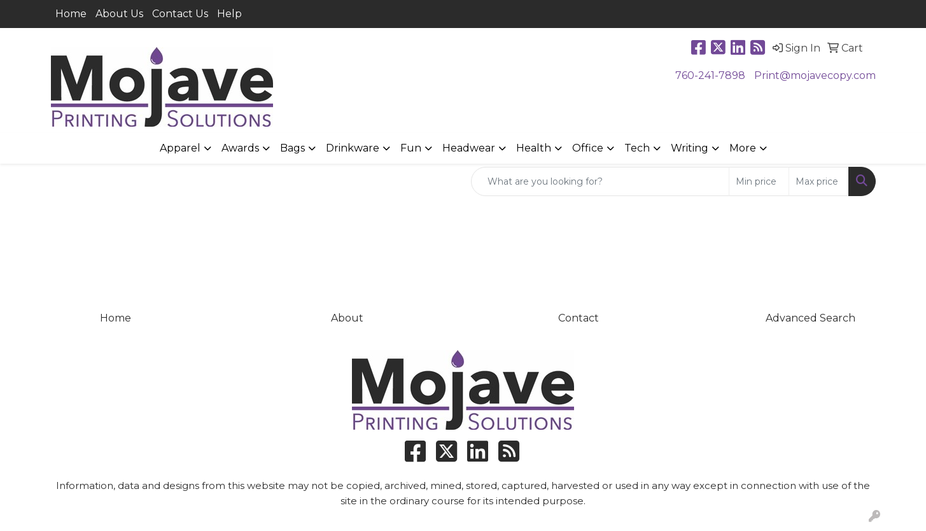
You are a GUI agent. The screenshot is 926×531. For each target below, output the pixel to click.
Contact (578, 318)
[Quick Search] (600, 181)
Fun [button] (410, 148)
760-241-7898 (710, 75)
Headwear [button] (468, 148)
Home (71, 14)
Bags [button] (292, 148)
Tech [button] (637, 148)
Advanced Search (810, 318)
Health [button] (533, 148)
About (347, 318)
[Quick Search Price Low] (759, 181)
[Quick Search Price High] (819, 181)
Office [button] (587, 148)
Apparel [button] (180, 148)
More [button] (742, 148)
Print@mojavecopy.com (815, 75)
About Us (119, 14)
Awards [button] (240, 148)
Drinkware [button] (352, 148)
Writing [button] (689, 148)
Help (229, 14)
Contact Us (180, 14)
